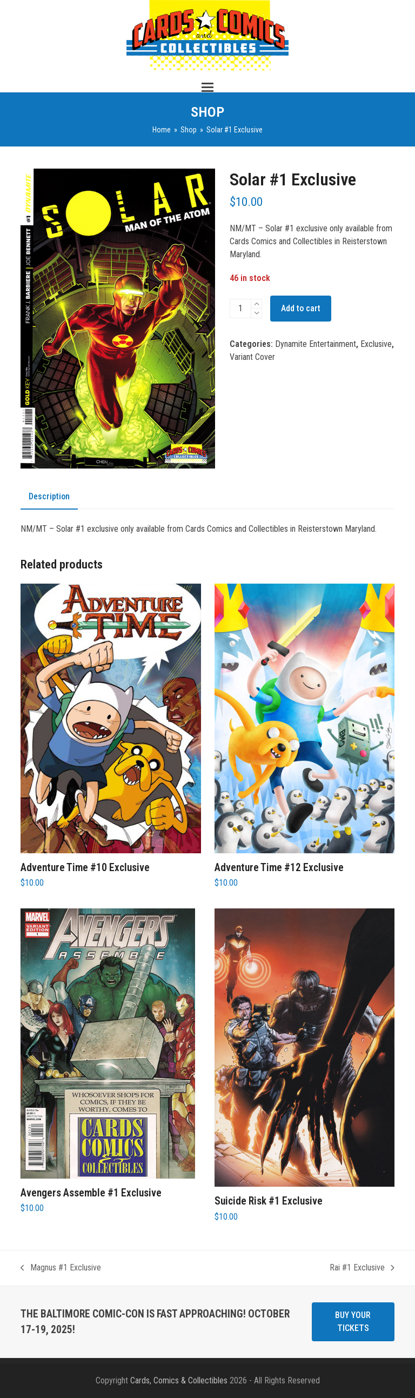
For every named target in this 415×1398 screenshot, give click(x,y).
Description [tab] (49, 496)
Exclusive (376, 344)
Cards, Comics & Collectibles (178, 1380)
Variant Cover (252, 357)
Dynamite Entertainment (315, 344)
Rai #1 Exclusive (362, 1268)
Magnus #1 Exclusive (61, 1268)
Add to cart (300, 308)
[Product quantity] (240, 308)
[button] (207, 87)
